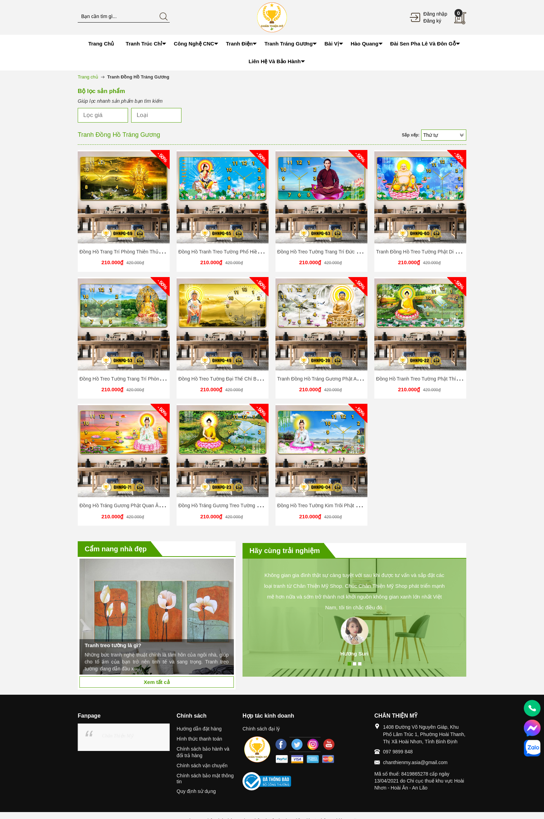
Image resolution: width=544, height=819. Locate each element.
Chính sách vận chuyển (202, 765)
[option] (156, 617)
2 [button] (354, 664)
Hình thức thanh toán (199, 739)
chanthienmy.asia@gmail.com (415, 762)
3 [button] (360, 664)
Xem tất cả (156, 682)
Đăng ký (432, 21)
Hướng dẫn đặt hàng (199, 729)
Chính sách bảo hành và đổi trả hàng (203, 752)
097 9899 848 (398, 751)
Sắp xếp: (410, 135)
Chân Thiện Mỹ (117, 735)
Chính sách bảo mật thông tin (205, 778)
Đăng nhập (435, 14)
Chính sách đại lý (261, 729)
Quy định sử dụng (196, 791)
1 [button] (349, 664)
